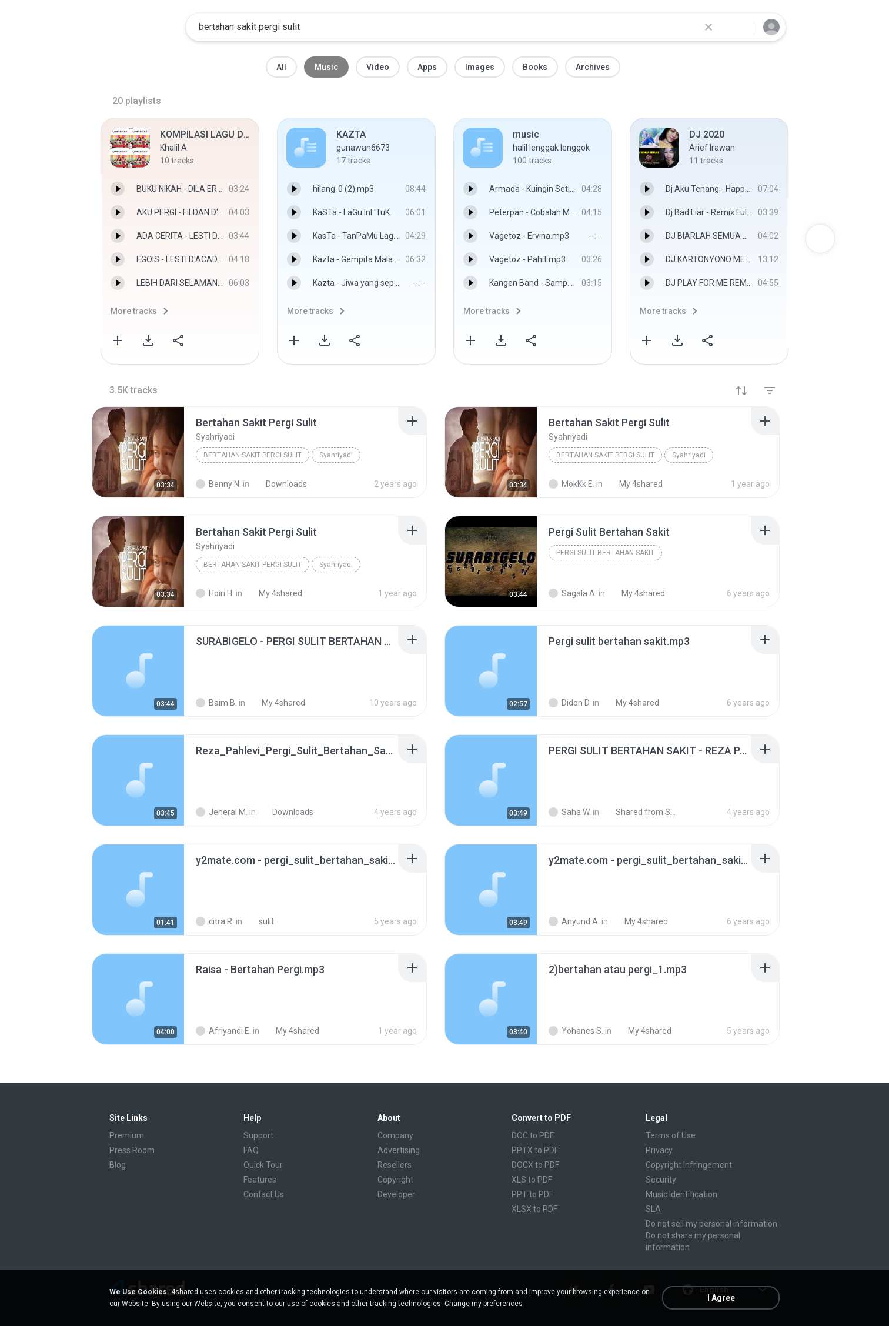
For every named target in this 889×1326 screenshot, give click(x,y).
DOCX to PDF (535, 1165)
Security (661, 1179)
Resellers (394, 1165)
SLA (653, 1209)
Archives (593, 67)
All (281, 67)
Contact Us (263, 1194)
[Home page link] (139, 27)
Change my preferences (483, 1304)
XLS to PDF (532, 1179)
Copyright (395, 1179)
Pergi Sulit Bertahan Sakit (605, 553)
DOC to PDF (533, 1135)
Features (259, 1179)
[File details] (138, 452)
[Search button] (738, 27)
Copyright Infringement (689, 1165)
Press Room (132, 1150)
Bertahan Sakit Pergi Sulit (252, 455)
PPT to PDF (532, 1194)
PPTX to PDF (535, 1150)
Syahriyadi (336, 455)
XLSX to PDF (534, 1209)
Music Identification (681, 1194)
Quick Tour (263, 1165)
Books (535, 67)
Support (258, 1135)
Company (395, 1135)
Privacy (659, 1150)
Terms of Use (671, 1135)
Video (377, 67)
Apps (427, 67)
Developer (396, 1194)
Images (479, 67)
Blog (117, 1165)
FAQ (251, 1150)
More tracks (134, 311)
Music (326, 67)
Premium (126, 1135)
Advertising (398, 1150)
